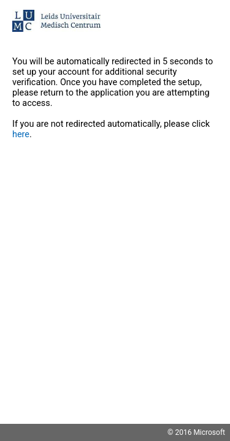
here (20, 134)
